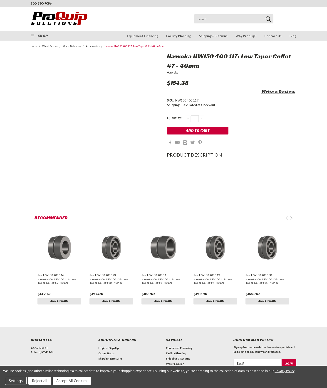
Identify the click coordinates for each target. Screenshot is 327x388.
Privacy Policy (284, 371)
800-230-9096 (41, 3)
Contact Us (273, 36)
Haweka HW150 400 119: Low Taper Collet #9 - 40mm (212, 281)
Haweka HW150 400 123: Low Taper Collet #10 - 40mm (108, 281)
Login (101, 349)
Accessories (93, 46)
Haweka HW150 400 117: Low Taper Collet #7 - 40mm (134, 46)
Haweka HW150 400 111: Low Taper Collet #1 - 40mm (160, 281)
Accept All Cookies (71, 380)
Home (34, 46)
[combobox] (233, 18)
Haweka (173, 72)
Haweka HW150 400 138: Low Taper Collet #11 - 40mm (264, 281)
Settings (16, 380)
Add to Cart (59, 301)
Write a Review (278, 92)
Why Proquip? (245, 36)
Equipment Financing (142, 36)
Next (291, 218)
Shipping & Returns (213, 36)
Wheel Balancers (72, 46)
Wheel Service (50, 46)
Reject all (39, 380)
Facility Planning (178, 36)
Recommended (51, 218)
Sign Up (114, 349)
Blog (293, 36)
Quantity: (174, 118)
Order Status (106, 354)
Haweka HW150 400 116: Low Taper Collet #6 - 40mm (56, 281)
